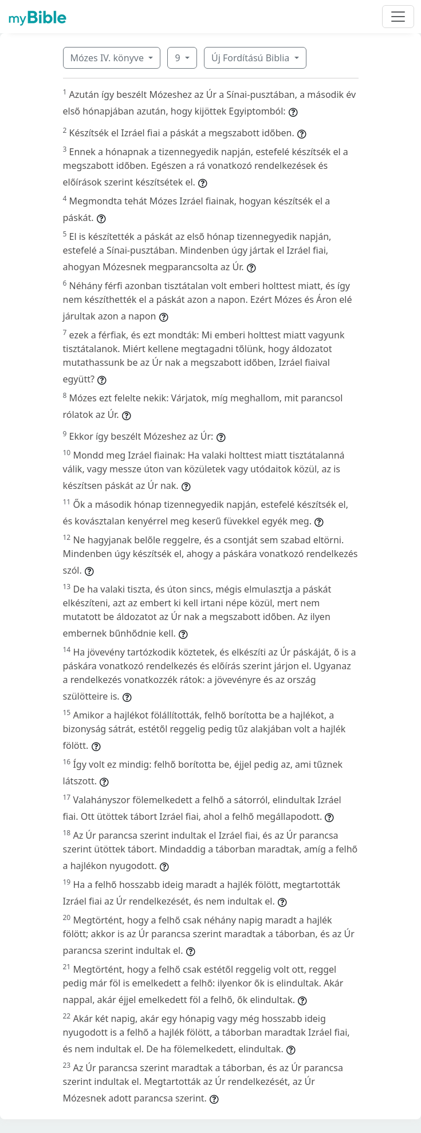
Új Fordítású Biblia (251, 58)
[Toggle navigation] (398, 16)
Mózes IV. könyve (108, 58)
